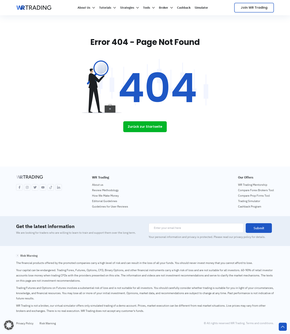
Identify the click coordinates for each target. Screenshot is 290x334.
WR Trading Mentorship (252, 185)
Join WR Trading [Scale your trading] (254, 7)
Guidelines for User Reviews (110, 206)
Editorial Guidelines (104, 201)
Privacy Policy (24, 323)
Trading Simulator (249, 201)
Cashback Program (249, 206)
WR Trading (100, 177)
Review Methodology (105, 190)
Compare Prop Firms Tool (254, 195)
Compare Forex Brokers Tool (256, 190)
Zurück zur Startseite (145, 126)
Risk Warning (47, 323)
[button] (9, 325)
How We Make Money (105, 195)
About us (97, 185)
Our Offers (245, 177)
